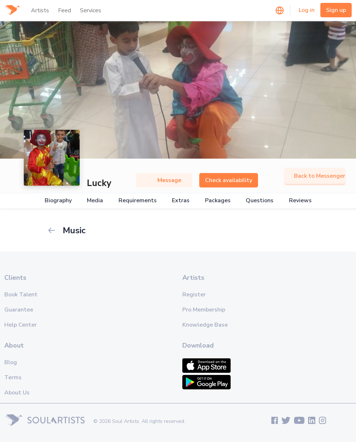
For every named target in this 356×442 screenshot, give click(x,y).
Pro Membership (203, 309)
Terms (13, 377)
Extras (181, 200)
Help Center (20, 324)
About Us (17, 392)
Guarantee (18, 309)
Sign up (336, 10)
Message (164, 180)
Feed (64, 10)
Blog (10, 362)
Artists (40, 10)
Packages (218, 200)
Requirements (138, 200)
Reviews (300, 200)
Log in (307, 10)
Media (95, 200)
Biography (58, 200)
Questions (259, 200)
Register (194, 294)
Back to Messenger (315, 176)
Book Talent (20, 294)
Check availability (228, 180)
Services (90, 10)
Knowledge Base (205, 324)
